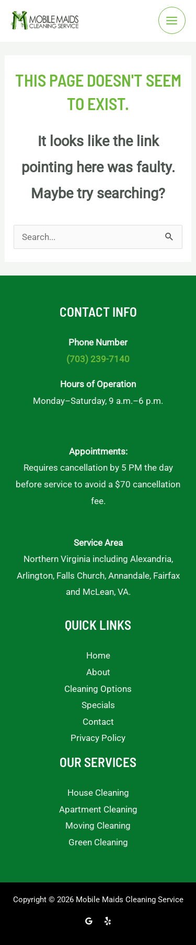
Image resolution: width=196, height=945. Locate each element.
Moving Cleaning (98, 825)
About (98, 672)
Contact (98, 721)
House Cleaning (98, 792)
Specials (98, 705)
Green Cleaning (98, 842)
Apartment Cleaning (98, 809)
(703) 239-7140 (98, 359)
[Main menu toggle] (172, 20)
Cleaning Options (98, 689)
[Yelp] (107, 921)
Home (98, 655)
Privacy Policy (98, 738)
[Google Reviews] (89, 921)
